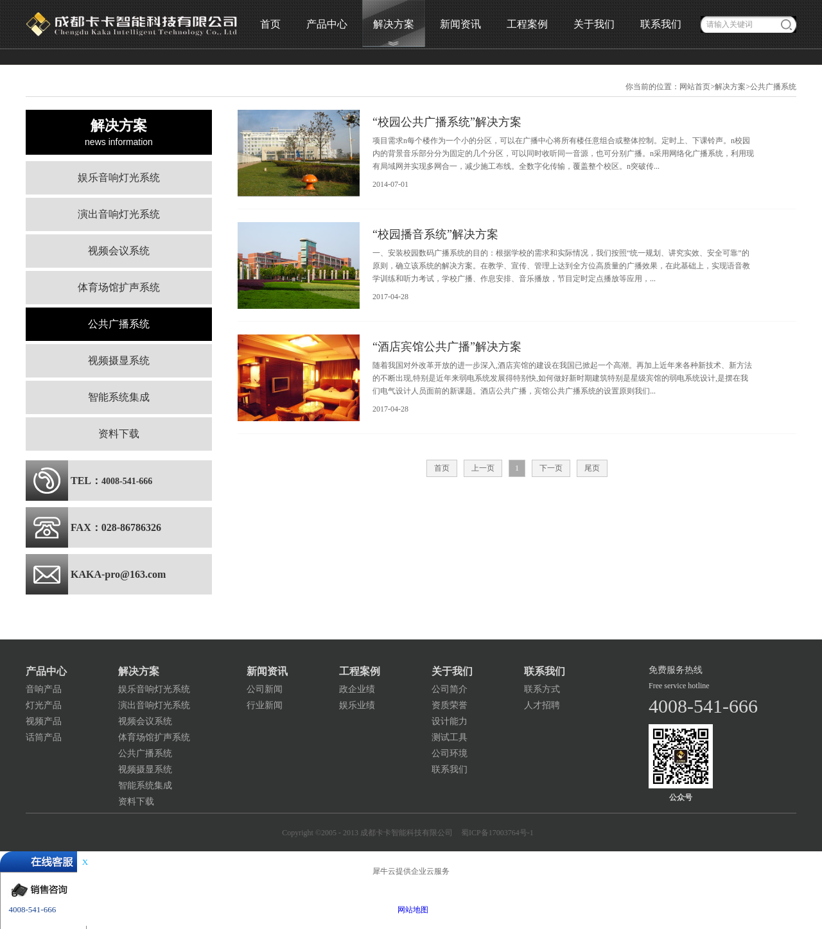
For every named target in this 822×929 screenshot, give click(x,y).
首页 (270, 24)
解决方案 (730, 86)
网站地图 (411, 909)
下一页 (551, 468)
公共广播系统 (773, 86)
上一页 (482, 468)
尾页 (592, 468)
